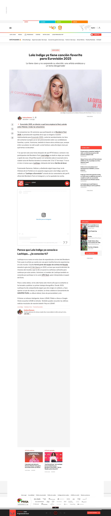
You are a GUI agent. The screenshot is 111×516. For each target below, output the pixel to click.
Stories (65, 478)
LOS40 (26, 22)
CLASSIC (43, 22)
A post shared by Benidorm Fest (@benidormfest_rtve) (43, 242)
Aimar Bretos (80, 40)
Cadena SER (67, 499)
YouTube (52, 478)
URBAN (75, 22)
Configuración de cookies (63, 495)
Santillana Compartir (61, 499)
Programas (30, 34)
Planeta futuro (77, 501)
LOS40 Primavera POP (57, 34)
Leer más (26, 313)
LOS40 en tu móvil (75, 495)
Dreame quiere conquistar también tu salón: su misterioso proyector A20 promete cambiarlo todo (90, 153)
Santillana (52, 499)
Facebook (12, 124)
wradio (53, 501)
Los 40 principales (45, 499)
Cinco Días (59, 501)
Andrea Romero (27, 117)
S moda (66, 504)
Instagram (46, 478)
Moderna (44, 504)
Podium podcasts (52, 504)
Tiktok (49, 478)
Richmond (36, 504)
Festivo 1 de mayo (70, 40)
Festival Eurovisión (38, 307)
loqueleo (72, 504)
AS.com (73, 499)
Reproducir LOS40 (67, 183)
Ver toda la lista (90, 253)
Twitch (62, 478)
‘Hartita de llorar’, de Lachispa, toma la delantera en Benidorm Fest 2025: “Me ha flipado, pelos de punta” (53, 466)
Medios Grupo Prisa (23, 504)
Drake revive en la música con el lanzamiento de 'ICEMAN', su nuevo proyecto (90, 168)
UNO (48, 501)
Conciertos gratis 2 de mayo (56, 40)
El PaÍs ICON (59, 504)
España (93, 28)
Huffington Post (39, 501)
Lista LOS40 (13, 34)
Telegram (12, 137)
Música (20, 34)
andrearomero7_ (33, 117)
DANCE (59, 22)
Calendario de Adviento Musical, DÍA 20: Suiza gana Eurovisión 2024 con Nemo (33, 465)
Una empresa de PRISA (23, 500)
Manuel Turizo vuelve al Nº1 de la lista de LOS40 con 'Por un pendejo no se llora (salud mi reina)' (91, 160)
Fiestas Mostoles (90, 40)
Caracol (84, 499)
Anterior (46, 513)
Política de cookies (52, 495)
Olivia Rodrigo (26, 40)
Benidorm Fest (28, 307)
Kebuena (82, 501)
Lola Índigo (20, 307)
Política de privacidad (41, 495)
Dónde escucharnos (85, 495)
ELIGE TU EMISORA (93, 512)
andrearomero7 (36, 117)
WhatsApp (12, 133)
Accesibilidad (31, 495)
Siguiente (64, 513)
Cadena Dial (65, 501)
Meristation (80, 504)
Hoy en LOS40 (46, 34)
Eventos (38, 34)
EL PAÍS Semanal (71, 501)
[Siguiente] (101, 40)
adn (78, 499)
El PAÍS (37, 499)
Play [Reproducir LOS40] (55, 513)
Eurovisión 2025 (37, 137)
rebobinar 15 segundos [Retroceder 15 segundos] (50, 513)
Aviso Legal (23, 495)
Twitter (12, 128)
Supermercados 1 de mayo (39, 40)
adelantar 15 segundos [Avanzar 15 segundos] (61, 513)
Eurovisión (55, 50)
